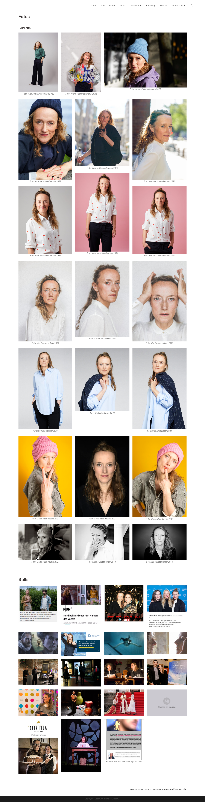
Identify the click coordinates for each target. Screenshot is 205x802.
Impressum (167, 789)
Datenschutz (180, 789)
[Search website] (191, 5)
